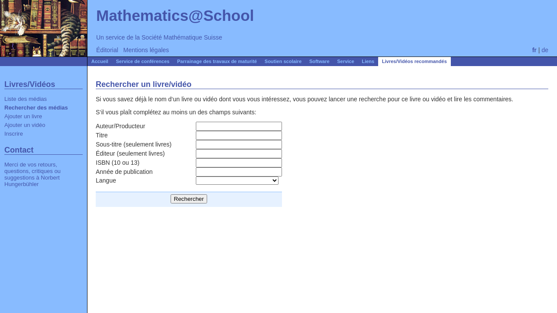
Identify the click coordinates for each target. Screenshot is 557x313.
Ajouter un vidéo (24, 125)
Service (345, 61)
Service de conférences (143, 61)
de (544, 50)
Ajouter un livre (23, 116)
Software (319, 61)
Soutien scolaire (283, 61)
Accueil (99, 61)
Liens (368, 61)
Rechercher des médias (36, 107)
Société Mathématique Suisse (181, 37)
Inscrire (13, 133)
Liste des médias (25, 99)
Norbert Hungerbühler (32, 180)
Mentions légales (146, 50)
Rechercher (189, 199)
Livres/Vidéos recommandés (414, 61)
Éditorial (107, 50)
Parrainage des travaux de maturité (217, 61)
